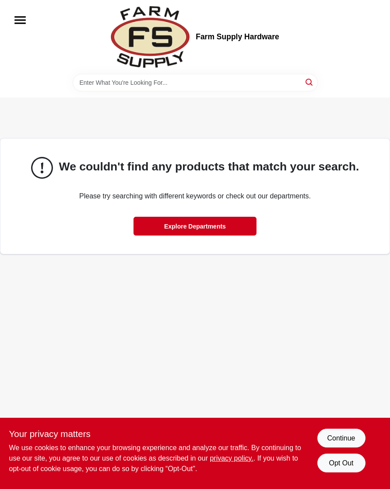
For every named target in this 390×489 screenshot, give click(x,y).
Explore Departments (195, 226)
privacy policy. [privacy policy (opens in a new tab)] (231, 458)
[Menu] (20, 20)
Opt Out (341, 463)
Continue (341, 438)
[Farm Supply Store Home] (150, 37)
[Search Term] (195, 82)
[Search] (309, 82)
